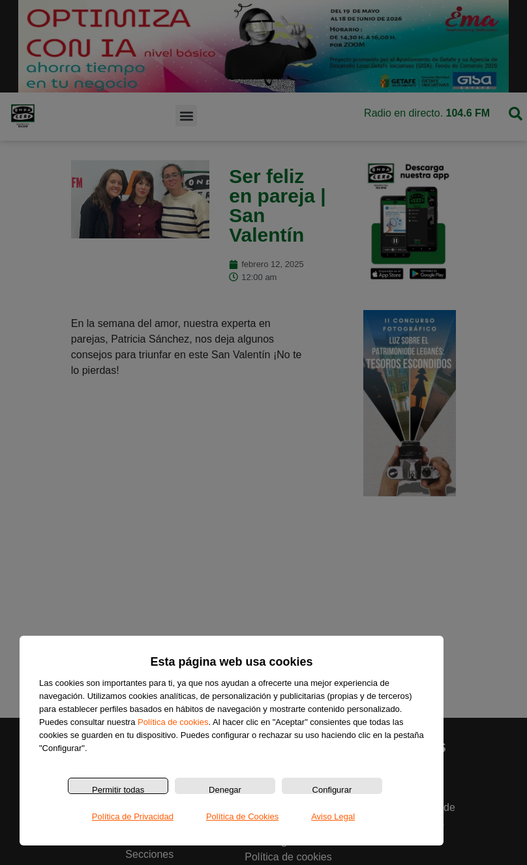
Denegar (225, 789)
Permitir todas (118, 789)
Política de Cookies (242, 816)
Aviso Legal (333, 816)
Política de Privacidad (132, 816)
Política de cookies (173, 722)
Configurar (332, 789)
